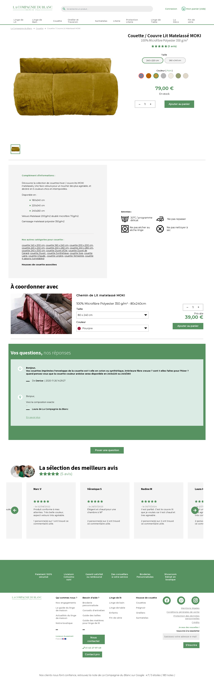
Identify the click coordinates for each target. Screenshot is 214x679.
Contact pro (92, 654)
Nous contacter (93, 639)
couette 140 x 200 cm (33, 245)
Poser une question (107, 450)
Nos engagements (66, 602)
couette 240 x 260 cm (57, 248)
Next (195, 510)
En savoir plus (33, 417)
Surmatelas (142, 618)
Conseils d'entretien (94, 610)
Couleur (164, 70)
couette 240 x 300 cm (33, 250)
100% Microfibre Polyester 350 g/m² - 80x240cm (111, 303)
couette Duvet (38, 253)
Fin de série (115, 618)
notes (168, 675)
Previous (14, 510)
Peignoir (140, 607)
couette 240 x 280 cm (81, 248)
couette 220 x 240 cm (33, 248)
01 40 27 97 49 (92, 647)
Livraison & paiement (67, 637)
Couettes (141, 602)
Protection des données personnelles (186, 617)
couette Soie (76, 253)
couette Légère (55, 256)
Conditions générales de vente (183, 612)
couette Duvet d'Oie (56, 250)
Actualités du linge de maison (66, 616)
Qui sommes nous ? (66, 597)
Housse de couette (146, 597)
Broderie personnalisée (90, 604)
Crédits (195, 622)
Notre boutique (64, 623)
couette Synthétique (58, 253)
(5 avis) (172, 46)
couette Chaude (37, 256)
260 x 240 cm (175, 60)
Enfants (113, 612)
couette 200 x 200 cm (81, 245)
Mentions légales (190, 608)
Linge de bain (116, 602)
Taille (164, 54)
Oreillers (140, 612)
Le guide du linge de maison (65, 609)
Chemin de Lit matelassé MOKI (100, 295)
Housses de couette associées (39, 264)
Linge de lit (115, 597)
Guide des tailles (92, 615)
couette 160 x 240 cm (57, 245)
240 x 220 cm (152, 60)
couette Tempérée (74, 256)
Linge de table (117, 607)
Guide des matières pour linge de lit (93, 621)
